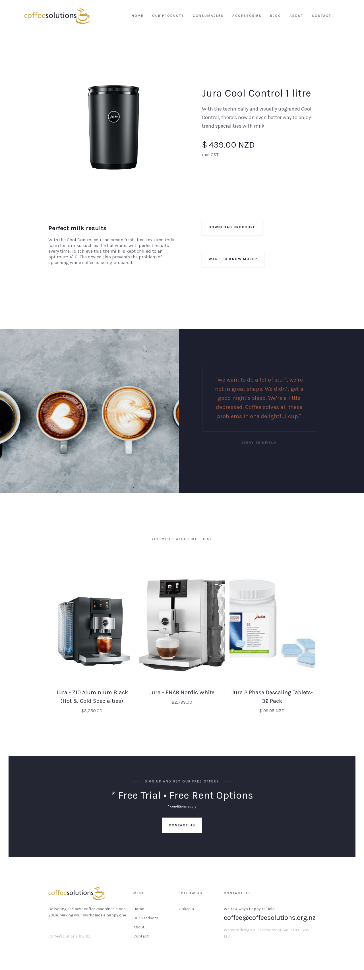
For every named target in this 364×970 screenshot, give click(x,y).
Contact (141, 940)
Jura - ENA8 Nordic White (181, 697)
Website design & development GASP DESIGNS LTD (266, 937)
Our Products (145, 922)
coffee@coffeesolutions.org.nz (270, 922)
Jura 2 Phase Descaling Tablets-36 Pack (272, 701)
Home (138, 913)
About (138, 931)
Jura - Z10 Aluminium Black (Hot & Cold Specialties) (92, 701)
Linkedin (186, 913)
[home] (57, 15)
